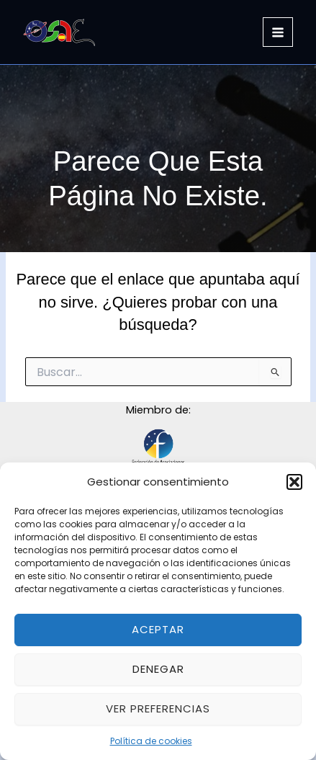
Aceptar (158, 629)
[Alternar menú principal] (278, 32)
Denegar (158, 668)
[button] (294, 482)
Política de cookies (151, 741)
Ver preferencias (158, 708)
